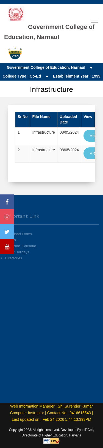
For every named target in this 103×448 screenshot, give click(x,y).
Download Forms (18, 240)
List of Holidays (17, 259)
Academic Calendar (20, 253)
